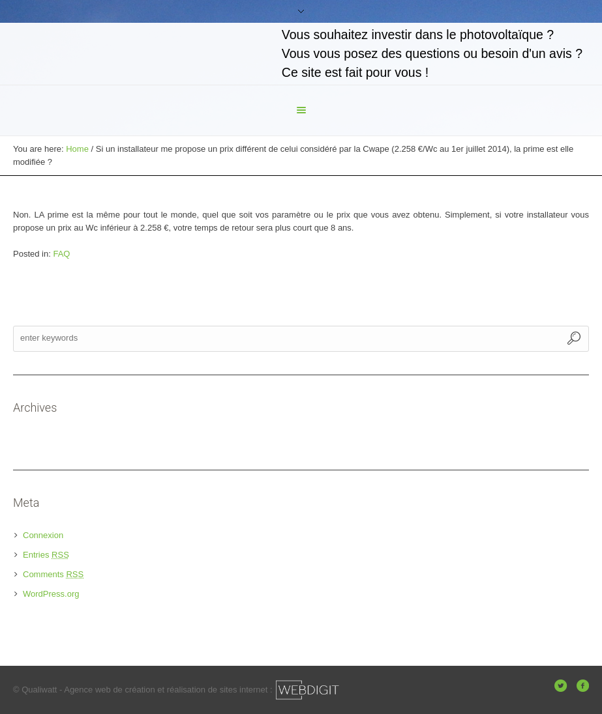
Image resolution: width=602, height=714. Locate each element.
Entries (46, 555)
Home (77, 149)
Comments (53, 574)
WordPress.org (51, 594)
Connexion (43, 535)
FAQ (61, 254)
